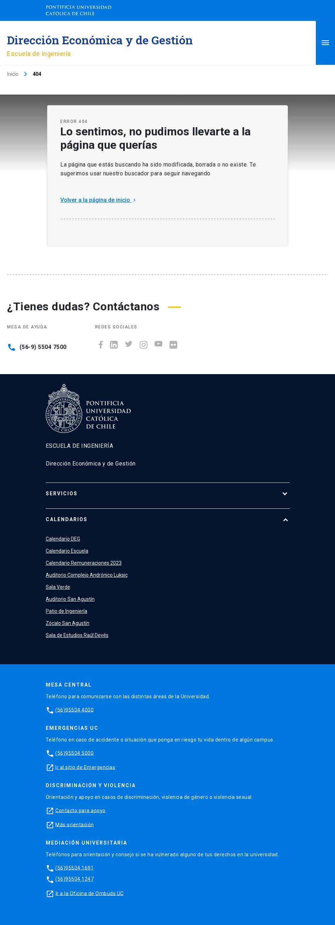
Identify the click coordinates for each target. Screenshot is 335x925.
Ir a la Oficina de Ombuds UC (90, 893)
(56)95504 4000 (74, 709)
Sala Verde (58, 587)
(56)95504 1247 (74, 878)
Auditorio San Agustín (70, 599)
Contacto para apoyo (80, 810)
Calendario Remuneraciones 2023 (84, 563)
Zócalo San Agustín (67, 623)
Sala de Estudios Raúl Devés (77, 635)
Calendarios (67, 519)
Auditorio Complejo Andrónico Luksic (87, 575)
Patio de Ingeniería (66, 611)
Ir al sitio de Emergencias (85, 767)
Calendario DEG (63, 539)
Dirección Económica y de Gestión (100, 39)
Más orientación (74, 824)
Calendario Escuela (67, 551)
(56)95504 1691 (74, 867)
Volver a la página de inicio (98, 200)
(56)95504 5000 (74, 753)
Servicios (62, 493)
